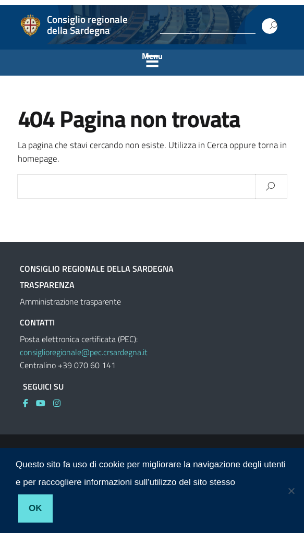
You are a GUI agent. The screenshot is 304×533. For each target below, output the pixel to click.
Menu (152, 56)
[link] (29, 403)
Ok (35, 508)
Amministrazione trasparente (70, 301)
